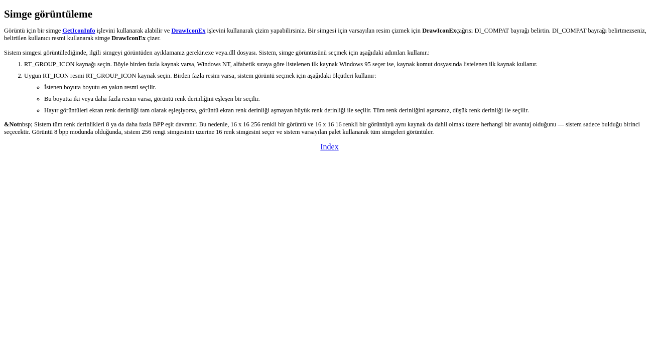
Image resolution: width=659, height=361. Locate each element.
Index (329, 146)
